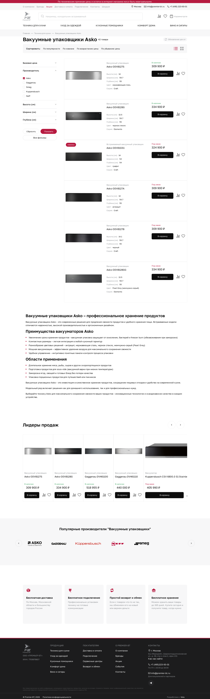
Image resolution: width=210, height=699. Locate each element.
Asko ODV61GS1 (126, 146)
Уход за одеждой (70, 25)
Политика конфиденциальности (57, 697)
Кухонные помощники (109, 25)
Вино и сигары (178, 25)
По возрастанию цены (87, 48)
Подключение (81, 6)
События (119, 666)
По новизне (68, 48)
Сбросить (31, 131)
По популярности (51, 48)
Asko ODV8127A (126, 186)
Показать (48, 131)
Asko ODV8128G (126, 105)
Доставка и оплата (64, 6)
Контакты (95, 6)
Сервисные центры (92, 661)
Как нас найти (155, 658)
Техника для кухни (34, 25)
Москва (136, 6)
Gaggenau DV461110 (128, 474)
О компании (28, 6)
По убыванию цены (110, 48)
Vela (182, 697)
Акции (49, 6)
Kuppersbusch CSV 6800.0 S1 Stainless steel (170, 474)
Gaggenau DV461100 (98, 474)
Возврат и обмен (91, 666)
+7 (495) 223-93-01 (177, 6)
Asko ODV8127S (126, 65)
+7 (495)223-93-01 (158, 664)
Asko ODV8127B (126, 227)
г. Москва (154, 650)
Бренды (40, 6)
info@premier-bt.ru (154, 6)
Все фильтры (39, 137)
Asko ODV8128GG (126, 268)
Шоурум (106, 6)
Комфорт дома (146, 25)
